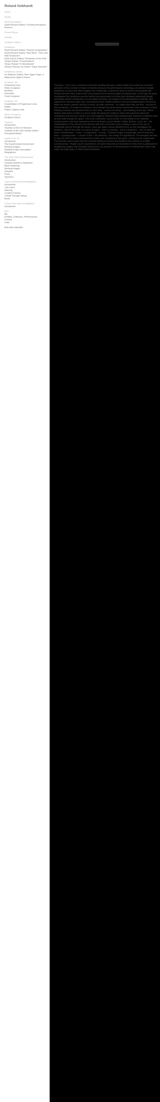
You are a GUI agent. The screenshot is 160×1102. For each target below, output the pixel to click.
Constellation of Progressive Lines (20, 104)
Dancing (8, 190)
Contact (8, 219)
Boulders (8, 90)
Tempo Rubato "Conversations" (19, 61)
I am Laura (9, 187)
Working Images (12, 147)
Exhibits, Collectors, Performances (20, 217)
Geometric (9, 93)
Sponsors (9, 177)
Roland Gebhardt (18, 6)
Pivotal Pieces (11, 32)
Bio (6, 214)
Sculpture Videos (12, 42)
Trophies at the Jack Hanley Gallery (21, 130)
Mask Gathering (12, 165)
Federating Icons (12, 85)
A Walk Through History (15, 195)
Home (7, 12)
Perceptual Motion (13, 133)
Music (7, 198)
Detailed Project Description (17, 149)
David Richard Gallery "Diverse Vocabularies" (26, 50)
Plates (7, 107)
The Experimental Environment (19, 144)
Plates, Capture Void (14, 109)
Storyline (8, 171)
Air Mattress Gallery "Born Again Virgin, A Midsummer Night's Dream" (24, 76)
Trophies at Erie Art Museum (18, 128)
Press (7, 174)
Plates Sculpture (12, 88)
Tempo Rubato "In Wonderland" (19, 64)
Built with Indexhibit (13, 227)
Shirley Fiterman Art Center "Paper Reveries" (25, 66)
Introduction (10, 125)
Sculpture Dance (12, 117)
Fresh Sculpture (12, 96)
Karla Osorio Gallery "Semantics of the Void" (25, 58)
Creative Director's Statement (18, 163)
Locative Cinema (12, 193)
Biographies (10, 152)
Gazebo (8, 37)
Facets (7, 17)
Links (6, 222)
